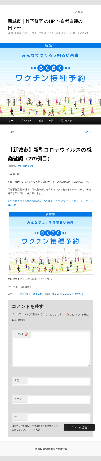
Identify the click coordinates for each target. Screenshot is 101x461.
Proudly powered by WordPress (50, 449)
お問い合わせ (65, 120)
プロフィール (27, 120)
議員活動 (37, 294)
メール (17, 398)
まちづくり (25, 294)
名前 (16, 380)
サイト (17, 416)
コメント (21, 334)
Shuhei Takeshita (61, 294)
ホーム (12, 120)
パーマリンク (76, 294)
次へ (89, 132)
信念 (41, 120)
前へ (11, 132)
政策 (51, 120)
